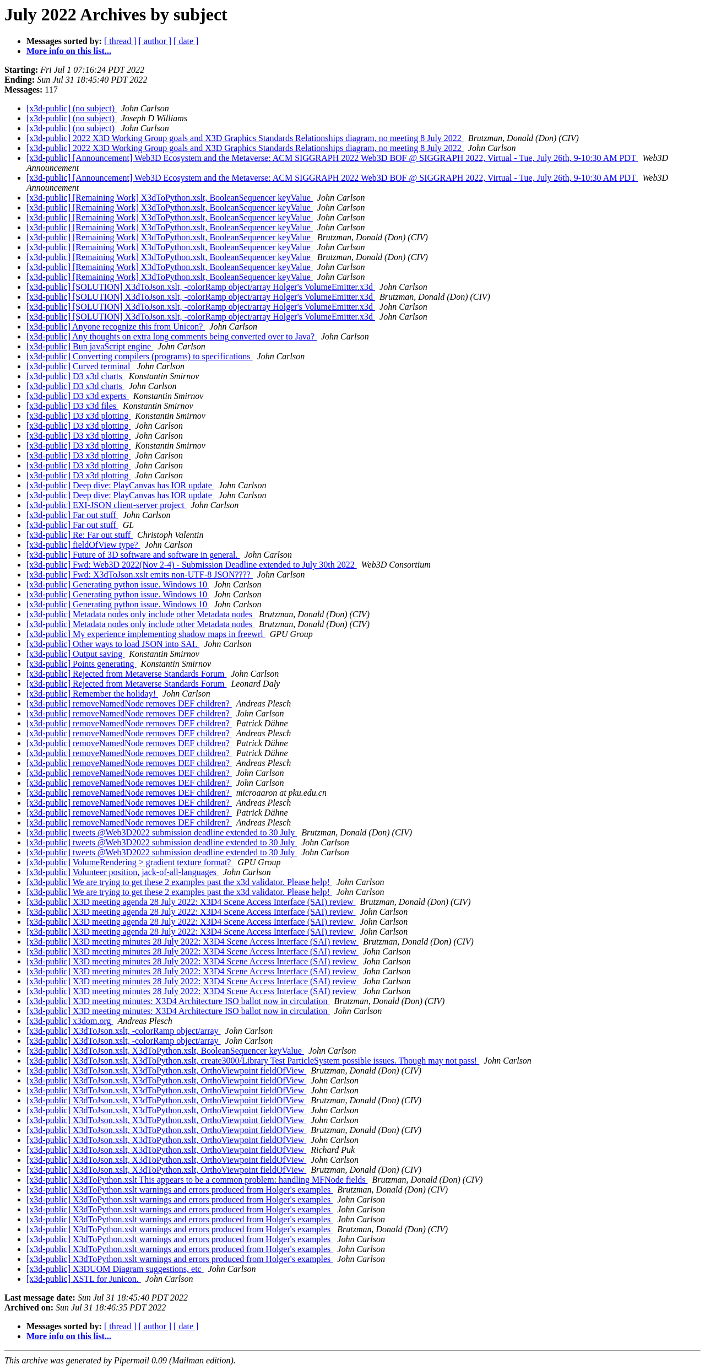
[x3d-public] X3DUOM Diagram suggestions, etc (115, 1269)
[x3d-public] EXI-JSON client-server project (106, 505)
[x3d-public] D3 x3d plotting (78, 415)
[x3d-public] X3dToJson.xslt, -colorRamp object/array (123, 1030)
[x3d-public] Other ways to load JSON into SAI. (112, 644)
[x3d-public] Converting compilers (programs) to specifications (139, 356)
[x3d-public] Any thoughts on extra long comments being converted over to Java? (171, 336)
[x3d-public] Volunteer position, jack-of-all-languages (122, 872)
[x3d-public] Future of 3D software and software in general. (133, 554)
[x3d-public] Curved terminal (79, 366)
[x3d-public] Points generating (81, 663)
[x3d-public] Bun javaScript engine (89, 346)
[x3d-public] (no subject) (71, 108)
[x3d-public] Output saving (75, 654)
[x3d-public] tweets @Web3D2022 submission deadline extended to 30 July (161, 832)
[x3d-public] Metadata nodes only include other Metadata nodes (140, 614)
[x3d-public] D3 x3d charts (75, 376)
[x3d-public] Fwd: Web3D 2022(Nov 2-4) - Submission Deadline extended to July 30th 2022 (191, 564)
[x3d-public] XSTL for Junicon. (83, 1278)
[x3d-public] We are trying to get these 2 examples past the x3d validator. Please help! (179, 882)
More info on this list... (68, 51)
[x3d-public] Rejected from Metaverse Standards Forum (126, 673)
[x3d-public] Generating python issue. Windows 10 (117, 584)
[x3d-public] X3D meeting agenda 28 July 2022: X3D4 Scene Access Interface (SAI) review (191, 902)
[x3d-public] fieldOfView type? (83, 544)
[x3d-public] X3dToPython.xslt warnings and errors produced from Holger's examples (179, 1189)
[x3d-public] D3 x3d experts (77, 396)
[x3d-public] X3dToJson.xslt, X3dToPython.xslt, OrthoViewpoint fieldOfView (166, 1070)
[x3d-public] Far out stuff (72, 515)
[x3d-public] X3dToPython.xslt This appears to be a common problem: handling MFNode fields (196, 1179)
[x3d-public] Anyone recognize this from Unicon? (115, 326)
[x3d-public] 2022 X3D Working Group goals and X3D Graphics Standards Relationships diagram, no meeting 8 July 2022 (245, 138)
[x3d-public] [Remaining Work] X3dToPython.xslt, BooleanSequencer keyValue (169, 197)
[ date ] (185, 41)
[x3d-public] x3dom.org (69, 1021)
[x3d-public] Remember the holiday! (92, 693)
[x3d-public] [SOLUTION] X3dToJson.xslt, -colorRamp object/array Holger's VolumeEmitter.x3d (200, 287)
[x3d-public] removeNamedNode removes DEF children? (129, 703)
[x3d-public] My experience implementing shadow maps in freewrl (145, 634)
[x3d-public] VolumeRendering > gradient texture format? (129, 862)
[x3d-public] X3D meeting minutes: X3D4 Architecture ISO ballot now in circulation (178, 1001)
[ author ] (155, 41)
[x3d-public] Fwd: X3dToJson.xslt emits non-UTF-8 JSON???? (139, 574)
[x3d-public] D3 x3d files (72, 406)
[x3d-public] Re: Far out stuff (79, 535)
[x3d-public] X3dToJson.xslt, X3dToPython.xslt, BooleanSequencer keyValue (165, 1050)
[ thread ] (120, 41)
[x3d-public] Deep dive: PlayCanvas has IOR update (120, 485)
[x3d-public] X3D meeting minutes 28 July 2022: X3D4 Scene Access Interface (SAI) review (192, 941)
